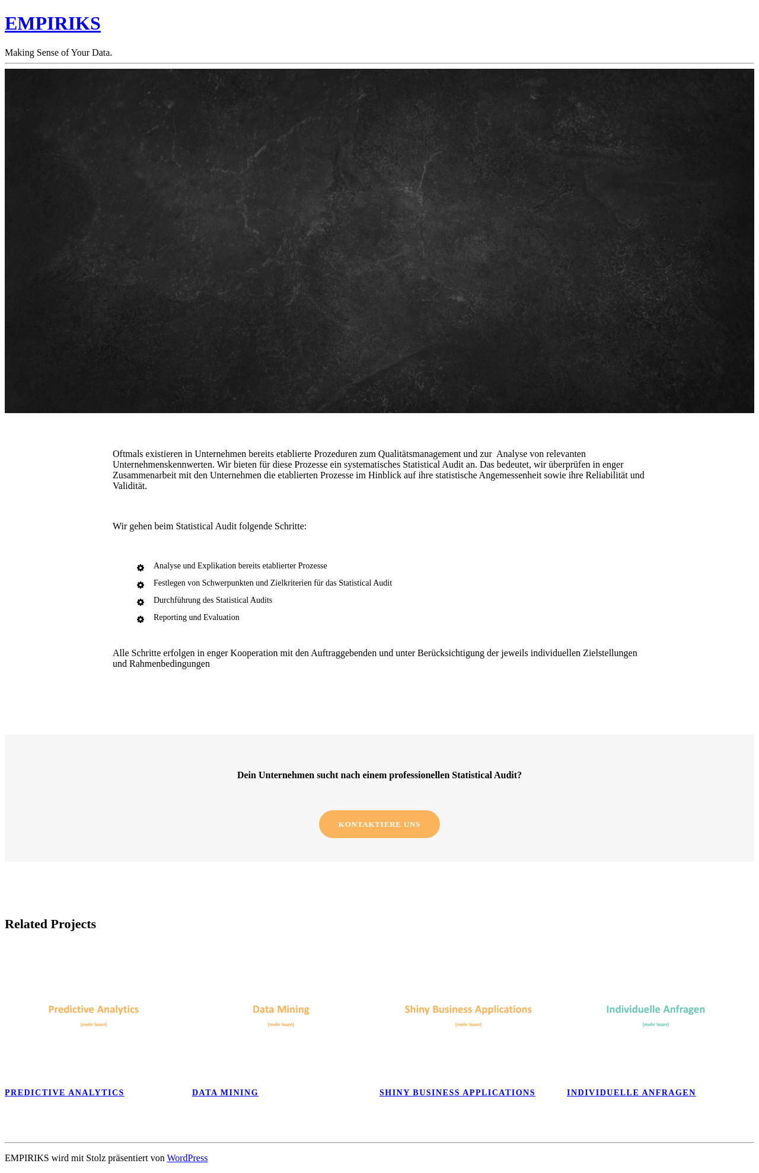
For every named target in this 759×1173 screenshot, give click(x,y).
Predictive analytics (65, 1092)
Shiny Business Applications (457, 1092)
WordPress (187, 1158)
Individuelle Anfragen (631, 1092)
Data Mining (225, 1092)
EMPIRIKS (53, 23)
